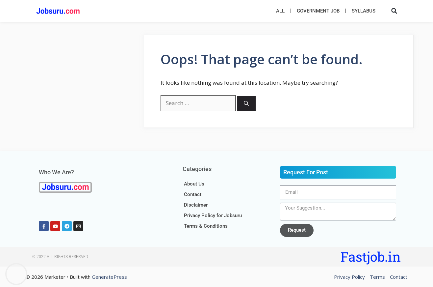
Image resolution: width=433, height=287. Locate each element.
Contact (192, 194)
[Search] (246, 103)
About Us (194, 184)
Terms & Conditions (206, 226)
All (280, 11)
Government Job (318, 11)
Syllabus (363, 11)
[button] (394, 11)
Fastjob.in (371, 256)
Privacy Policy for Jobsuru (213, 215)
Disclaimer (196, 205)
